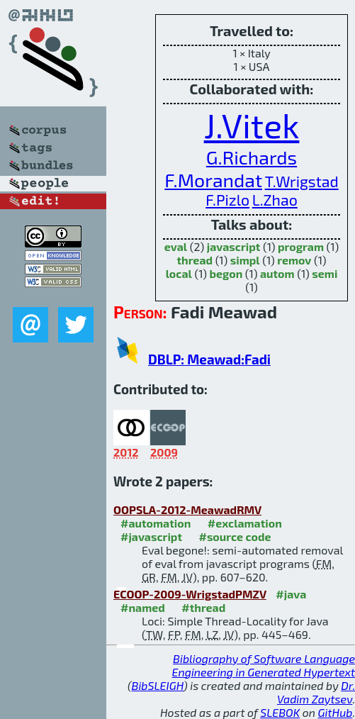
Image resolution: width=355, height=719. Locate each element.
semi (324, 273)
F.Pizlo (227, 199)
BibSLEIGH (158, 685)
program (301, 246)
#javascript (151, 536)
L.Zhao (275, 199)
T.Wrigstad (302, 181)
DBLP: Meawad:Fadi (209, 359)
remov (294, 260)
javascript (234, 246)
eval (175, 246)
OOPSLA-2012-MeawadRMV (187, 509)
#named (142, 607)
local (179, 273)
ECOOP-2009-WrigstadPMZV (189, 594)
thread (194, 260)
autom (277, 273)
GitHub (335, 712)
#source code (234, 536)
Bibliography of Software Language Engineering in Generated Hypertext (263, 665)
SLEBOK (280, 712)
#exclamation (245, 523)
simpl (245, 260)
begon (225, 273)
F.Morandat (213, 179)
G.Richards (251, 156)
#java (291, 594)
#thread (203, 607)
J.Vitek (252, 124)
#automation (155, 523)
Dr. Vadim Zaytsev (316, 692)
